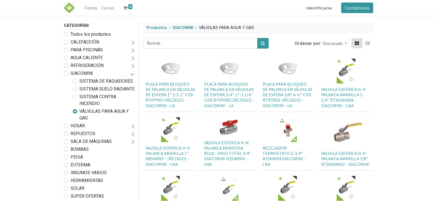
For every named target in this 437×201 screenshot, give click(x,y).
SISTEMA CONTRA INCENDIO (97, 100)
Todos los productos (91, 34)
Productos (157, 27)
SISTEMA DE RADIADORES (106, 81)
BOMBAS (80, 149)
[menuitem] (90, 7)
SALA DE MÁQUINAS (91, 141)
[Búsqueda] (263, 43)
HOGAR (78, 125)
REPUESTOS (83, 133)
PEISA (77, 157)
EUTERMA (80, 165)
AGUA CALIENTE (87, 57)
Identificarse (319, 8)
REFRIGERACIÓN (87, 65)
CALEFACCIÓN (85, 42)
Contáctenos (357, 8)
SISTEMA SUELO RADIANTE (107, 89)
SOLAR (77, 188)
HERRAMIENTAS (87, 180)
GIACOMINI (82, 73)
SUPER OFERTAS (87, 196)
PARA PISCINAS (87, 49)
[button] (335, 43)
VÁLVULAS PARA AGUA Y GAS (104, 115)
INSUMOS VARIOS (89, 172)
